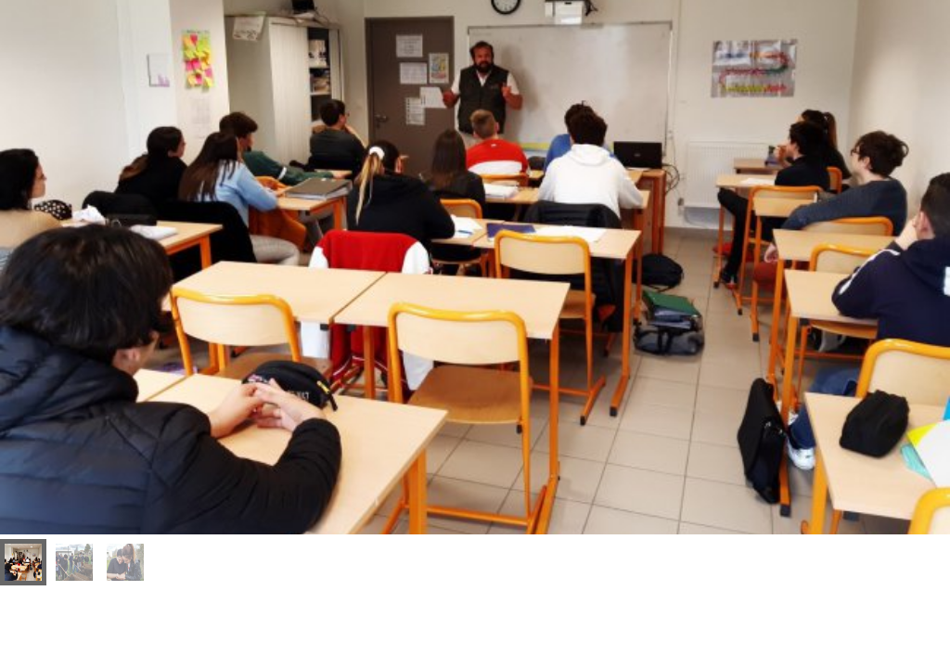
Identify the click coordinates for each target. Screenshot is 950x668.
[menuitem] (23, 562)
